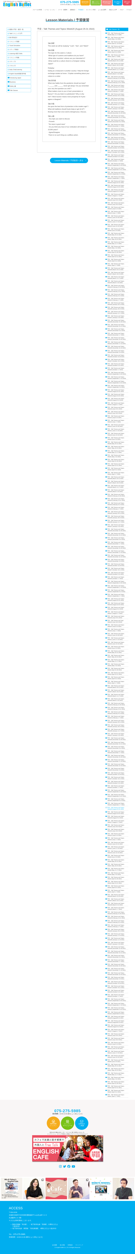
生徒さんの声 (113, 9)
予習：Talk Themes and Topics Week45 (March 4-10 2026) (115, 73)
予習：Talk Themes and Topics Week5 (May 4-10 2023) (115, 664)
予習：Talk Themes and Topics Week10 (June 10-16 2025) (115, 225)
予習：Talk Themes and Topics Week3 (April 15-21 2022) (115, 882)
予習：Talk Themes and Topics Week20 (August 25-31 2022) (115, 808)
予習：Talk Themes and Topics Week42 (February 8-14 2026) (115, 86)
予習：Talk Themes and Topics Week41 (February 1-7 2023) (115, 717)
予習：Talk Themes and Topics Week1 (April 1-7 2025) (115, 264)
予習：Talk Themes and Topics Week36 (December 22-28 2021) (116, 947)
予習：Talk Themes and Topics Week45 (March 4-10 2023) (115, 699)
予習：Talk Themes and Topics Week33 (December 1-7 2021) (115, 960)
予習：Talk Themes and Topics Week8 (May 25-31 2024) (115, 442)
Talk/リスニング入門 (15, 33)
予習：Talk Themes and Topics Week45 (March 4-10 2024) (115, 490)
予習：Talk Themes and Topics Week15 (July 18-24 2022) (115, 830)
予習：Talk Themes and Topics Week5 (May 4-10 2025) (115, 247)
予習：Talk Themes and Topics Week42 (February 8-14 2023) (115, 712)
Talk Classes (14, 90)
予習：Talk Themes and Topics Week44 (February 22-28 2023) (116, 703)
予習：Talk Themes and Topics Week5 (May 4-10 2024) (115, 456)
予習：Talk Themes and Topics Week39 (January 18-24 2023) (115, 725)
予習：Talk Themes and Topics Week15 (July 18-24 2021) (115, 1039)
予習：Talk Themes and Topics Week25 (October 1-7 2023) (115, 577)
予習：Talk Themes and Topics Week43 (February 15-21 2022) (116, 917)
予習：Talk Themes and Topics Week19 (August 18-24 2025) (115, 186)
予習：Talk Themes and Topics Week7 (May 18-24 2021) (115, 1069)
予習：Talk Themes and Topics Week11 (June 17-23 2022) (115, 847)
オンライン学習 (90, 9)
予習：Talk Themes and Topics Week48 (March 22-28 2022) (115, 895)
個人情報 (62, 1245)
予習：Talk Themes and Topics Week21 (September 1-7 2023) (116, 595)
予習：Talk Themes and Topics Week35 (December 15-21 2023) (116, 534)
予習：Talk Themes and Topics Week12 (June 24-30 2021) (115, 1047)
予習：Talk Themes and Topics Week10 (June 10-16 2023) (115, 643)
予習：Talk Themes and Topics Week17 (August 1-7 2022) (115, 821)
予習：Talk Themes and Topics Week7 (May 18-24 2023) (115, 656)
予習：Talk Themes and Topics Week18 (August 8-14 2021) (115, 1025)
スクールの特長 (37, 9)
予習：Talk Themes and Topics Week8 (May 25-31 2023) (115, 651)
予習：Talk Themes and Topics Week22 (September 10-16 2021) (116, 1008)
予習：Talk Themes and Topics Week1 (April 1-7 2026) (115, 55)
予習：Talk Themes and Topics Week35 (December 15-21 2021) (116, 951)
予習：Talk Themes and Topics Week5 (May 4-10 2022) (115, 873)
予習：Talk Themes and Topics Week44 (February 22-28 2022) (116, 912)
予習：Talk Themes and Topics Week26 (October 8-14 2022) (115, 782)
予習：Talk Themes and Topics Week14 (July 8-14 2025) (115, 207)
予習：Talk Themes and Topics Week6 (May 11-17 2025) (115, 242)
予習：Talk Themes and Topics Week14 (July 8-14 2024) (115, 416)
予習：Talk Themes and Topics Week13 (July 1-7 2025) (115, 212)
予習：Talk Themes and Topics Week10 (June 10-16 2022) (115, 851)
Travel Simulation (14, 45)
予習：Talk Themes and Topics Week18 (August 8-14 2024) (115, 399)
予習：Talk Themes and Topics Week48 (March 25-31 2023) (115, 686)
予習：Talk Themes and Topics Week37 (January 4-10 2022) (115, 943)
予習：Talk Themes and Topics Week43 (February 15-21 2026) (116, 81)
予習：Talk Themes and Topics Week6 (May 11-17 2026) (115, 33)
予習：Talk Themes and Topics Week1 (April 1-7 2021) (115, 1095)
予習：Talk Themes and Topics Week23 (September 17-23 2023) (116, 586)
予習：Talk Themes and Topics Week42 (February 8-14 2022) (115, 921)
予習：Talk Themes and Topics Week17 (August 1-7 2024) (115, 403)
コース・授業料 (62, 9)
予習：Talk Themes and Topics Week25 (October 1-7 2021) (115, 995)
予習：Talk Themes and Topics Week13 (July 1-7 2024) (115, 421)
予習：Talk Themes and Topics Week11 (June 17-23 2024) (115, 429)
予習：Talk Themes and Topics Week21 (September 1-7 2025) (116, 177)
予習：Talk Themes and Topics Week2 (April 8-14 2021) (115, 1091)
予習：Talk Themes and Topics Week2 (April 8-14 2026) (115, 51)
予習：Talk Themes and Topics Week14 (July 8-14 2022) (115, 834)
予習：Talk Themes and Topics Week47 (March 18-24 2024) (115, 482)
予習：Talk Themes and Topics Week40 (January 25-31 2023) (115, 721)
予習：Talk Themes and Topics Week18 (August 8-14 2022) (115, 817)
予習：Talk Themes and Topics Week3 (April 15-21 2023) (115, 673)
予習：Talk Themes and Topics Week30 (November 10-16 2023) (116, 556)
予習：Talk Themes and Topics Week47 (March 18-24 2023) (115, 690)
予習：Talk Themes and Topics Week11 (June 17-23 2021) (115, 1052)
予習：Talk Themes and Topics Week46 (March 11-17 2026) (115, 68)
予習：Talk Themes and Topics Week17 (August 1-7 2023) (115, 612)
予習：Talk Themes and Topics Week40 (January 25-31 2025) (115, 303)
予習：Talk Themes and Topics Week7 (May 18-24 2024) (115, 447)
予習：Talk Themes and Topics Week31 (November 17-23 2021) (116, 969)
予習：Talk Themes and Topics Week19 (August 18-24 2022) (115, 812)
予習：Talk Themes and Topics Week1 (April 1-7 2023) (115, 682)
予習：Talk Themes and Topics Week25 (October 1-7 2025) (115, 160)
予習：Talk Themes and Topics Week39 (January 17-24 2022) (115, 934)
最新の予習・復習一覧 (16, 29)
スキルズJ (12, 65)
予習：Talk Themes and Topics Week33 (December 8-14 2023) (116, 538)
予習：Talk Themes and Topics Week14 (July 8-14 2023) (115, 625)
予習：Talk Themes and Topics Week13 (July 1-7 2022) (115, 838)
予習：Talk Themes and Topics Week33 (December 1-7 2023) (115, 543)
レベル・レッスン (50, 9)
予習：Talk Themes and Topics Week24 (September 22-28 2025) (116, 164)
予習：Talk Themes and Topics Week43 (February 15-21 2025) (116, 290)
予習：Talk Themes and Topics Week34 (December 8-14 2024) (116, 329)
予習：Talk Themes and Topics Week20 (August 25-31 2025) (115, 181)
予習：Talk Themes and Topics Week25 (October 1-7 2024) (115, 368)
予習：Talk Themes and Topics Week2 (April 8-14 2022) (115, 886)
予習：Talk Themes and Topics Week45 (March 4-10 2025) (115, 281)
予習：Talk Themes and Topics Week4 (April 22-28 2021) (115, 1082)
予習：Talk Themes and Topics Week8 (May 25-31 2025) (115, 234)
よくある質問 (102, 9)
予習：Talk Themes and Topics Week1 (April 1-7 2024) (115, 473)
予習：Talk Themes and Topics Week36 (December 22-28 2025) (116, 112)
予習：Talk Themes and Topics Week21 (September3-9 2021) (115, 1012)
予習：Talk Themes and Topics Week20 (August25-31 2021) (115, 1017)
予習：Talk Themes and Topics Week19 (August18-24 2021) (115, 1021)
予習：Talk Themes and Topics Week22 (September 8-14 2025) (116, 173)
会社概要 (54, 1245)
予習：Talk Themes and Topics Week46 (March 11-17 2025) (115, 277)
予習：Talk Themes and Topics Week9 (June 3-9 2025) (115, 229)
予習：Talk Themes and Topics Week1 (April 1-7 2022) (115, 891)
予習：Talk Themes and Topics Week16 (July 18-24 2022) (115, 825)
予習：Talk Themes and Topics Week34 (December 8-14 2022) (116, 747)
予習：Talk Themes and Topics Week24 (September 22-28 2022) (116, 790)
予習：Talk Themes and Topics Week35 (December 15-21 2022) (116, 743)
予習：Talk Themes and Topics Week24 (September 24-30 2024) (116, 373)
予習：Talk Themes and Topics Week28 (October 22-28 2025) (115, 147)
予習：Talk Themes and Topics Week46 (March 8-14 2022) (115, 904)
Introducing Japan (15, 78)
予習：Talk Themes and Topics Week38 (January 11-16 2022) (115, 938)
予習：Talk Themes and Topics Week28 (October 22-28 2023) (115, 564)
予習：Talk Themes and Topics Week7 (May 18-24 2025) (115, 238)
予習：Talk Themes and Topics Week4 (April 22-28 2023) (115, 669)
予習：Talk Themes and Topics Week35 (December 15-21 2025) (116, 116)
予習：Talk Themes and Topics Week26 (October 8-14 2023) (115, 573)
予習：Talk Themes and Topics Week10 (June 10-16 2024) (115, 434)
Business (13, 82)
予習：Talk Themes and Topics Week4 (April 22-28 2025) (115, 251)
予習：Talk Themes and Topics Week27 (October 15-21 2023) (116, 569)
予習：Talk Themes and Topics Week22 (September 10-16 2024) (116, 382)
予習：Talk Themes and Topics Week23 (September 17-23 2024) (116, 377)
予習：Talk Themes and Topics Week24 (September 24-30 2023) (116, 582)
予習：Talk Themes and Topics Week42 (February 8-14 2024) (115, 503)
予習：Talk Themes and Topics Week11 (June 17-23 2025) (115, 221)
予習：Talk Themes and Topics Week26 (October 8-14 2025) (115, 155)
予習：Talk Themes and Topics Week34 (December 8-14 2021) (116, 956)
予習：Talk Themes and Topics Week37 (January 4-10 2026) (115, 107)
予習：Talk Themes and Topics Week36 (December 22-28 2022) (116, 738)
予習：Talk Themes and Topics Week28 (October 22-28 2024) (115, 355)
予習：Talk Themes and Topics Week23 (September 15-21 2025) (116, 168)
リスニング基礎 (14, 41)
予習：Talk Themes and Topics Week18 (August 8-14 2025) (115, 190)
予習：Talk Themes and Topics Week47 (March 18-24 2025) (115, 273)
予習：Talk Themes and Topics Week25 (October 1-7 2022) (115, 786)
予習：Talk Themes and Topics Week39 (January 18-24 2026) (115, 99)
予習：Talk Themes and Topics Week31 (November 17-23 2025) (116, 134)
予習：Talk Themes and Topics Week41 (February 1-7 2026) (115, 90)
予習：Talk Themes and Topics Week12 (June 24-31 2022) (115, 843)
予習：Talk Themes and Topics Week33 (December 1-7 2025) (115, 125)
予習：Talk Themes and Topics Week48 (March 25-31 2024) (115, 477)
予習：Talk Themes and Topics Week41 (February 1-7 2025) (115, 299)
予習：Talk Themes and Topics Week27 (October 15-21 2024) (115, 360)
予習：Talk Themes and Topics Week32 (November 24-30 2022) (116, 756)
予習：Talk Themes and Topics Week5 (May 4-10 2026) (115, 38)
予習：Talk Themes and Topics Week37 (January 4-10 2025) (115, 316)
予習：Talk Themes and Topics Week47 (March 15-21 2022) (115, 899)
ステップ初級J (14, 49)
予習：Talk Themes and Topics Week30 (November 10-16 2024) (116, 347)
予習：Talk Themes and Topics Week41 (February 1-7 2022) (115, 925)
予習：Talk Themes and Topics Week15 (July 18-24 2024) (115, 412)
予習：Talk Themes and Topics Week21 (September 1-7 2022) (116, 804)
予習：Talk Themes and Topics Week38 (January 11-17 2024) (115, 521)
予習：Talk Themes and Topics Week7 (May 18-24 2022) (115, 864)
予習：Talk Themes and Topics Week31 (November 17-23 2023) (116, 551)
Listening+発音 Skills (15, 53)
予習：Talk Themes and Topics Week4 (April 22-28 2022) (115, 878)
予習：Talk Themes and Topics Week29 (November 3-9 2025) (115, 142)
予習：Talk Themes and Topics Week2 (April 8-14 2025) (115, 260)
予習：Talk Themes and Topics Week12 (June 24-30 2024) (115, 425)
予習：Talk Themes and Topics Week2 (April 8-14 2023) (115, 677)
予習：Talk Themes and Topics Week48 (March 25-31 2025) (115, 268)
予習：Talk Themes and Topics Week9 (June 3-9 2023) (115, 647)
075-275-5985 (19, 1234)
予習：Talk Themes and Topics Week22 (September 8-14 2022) (116, 799)
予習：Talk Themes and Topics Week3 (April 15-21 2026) (115, 46)
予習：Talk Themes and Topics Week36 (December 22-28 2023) (116, 529)
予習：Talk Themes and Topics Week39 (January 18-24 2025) (115, 308)
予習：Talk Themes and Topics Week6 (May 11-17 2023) (115, 660)
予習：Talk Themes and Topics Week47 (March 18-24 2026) (115, 64)
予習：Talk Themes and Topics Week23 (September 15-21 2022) (116, 795)
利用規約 (70, 1245)
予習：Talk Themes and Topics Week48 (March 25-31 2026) (115, 60)
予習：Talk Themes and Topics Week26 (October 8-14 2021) (115, 991)
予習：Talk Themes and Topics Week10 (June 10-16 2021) (115, 1056)
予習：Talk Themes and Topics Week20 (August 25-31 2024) (115, 390)
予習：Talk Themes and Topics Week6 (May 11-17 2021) (115, 1073)
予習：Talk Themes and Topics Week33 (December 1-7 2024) (115, 334)
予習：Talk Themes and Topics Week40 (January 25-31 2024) (115, 512)
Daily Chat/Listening (15, 69)
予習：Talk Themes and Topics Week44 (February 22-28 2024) (116, 495)
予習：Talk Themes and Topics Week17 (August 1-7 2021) (115, 1030)
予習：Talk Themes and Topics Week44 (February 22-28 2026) (116, 77)
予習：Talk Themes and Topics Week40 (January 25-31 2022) (115, 930)
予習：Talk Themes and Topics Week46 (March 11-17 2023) (115, 695)
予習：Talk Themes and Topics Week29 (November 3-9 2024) (115, 351)
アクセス (129, 9)
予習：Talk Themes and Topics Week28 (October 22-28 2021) (115, 982)
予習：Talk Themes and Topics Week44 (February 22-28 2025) (116, 286)
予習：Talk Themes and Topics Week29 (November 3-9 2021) (115, 978)
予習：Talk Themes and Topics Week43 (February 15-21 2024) (116, 499)
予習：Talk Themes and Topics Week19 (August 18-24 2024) (115, 395)
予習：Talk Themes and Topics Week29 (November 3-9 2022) (115, 769)
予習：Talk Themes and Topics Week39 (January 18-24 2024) (115, 516)
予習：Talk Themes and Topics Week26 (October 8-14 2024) (115, 364)
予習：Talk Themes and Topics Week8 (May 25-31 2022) (115, 860)
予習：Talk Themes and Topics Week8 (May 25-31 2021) (115, 1065)
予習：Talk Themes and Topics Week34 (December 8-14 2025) (116, 120)
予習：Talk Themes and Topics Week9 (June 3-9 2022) (115, 856)
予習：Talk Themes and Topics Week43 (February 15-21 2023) (116, 708)
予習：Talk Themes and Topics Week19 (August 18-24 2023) (115, 603)
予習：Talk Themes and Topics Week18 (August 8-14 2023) (115, 608)
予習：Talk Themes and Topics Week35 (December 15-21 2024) (116, 325)
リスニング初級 (14, 57)
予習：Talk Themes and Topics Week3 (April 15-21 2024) (115, 464)
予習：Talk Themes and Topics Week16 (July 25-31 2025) (115, 199)
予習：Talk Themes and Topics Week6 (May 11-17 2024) (115, 451)
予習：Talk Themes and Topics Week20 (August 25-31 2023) (115, 599)
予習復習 (80, 9)
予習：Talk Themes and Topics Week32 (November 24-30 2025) (116, 129)
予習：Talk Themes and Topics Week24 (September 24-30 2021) (116, 999)
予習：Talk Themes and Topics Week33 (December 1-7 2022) (115, 751)
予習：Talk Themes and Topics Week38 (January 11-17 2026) (115, 103)
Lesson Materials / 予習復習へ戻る (69, 160)
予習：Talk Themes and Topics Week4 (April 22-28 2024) (115, 460)
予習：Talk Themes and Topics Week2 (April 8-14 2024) (115, 469)
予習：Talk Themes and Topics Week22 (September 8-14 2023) (116, 590)
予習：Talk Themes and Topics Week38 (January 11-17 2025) (115, 312)
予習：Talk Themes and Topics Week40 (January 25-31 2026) (115, 94)
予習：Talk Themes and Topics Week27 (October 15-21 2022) (115, 777)
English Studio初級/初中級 (17, 73)
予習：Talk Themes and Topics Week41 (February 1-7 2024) (115, 508)
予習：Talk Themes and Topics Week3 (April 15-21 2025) (115, 255)
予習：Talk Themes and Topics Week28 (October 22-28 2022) (115, 773)
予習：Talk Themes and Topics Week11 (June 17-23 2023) (115, 638)
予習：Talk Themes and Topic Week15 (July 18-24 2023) (115, 621)
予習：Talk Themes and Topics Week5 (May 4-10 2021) (115, 1078)
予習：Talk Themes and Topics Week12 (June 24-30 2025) (115, 216)
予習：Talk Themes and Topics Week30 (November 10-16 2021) (116, 973)
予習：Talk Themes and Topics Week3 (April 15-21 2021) (115, 1086)
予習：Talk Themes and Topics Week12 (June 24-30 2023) (115, 634)
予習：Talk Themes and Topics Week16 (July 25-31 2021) (115, 1034)
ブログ (122, 9)
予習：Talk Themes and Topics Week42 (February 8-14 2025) (115, 295)
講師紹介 (72, 9)
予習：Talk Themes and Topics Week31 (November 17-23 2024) (116, 342)
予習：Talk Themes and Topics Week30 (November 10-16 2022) (116, 764)
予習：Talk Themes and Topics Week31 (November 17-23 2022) (116, 760)
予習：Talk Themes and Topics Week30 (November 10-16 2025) (116, 138)
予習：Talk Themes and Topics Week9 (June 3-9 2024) (115, 438)
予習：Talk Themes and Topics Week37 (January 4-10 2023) (115, 525)
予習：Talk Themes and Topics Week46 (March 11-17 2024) (115, 486)
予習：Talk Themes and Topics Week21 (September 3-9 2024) (116, 386)
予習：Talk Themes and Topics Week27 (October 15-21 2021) (115, 986)
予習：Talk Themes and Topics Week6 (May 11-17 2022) (115, 869)
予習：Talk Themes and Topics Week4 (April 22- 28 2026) (115, 42)
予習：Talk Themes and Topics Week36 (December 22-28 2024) (116, 321)
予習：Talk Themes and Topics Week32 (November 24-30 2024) (116, 338)
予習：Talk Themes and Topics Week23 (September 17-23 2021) (116, 1004)
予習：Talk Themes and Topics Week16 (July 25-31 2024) (115, 408)
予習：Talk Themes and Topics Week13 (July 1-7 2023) (115, 630)
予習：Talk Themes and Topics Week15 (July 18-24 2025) (115, 203)
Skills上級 (13, 86)
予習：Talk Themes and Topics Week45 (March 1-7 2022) (115, 908)
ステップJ (12, 61)
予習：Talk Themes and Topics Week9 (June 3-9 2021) (115, 1060)
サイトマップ (79, 1245)
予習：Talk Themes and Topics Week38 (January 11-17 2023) (115, 730)
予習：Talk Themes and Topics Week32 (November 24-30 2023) (116, 547)
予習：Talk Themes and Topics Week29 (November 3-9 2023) (115, 560)
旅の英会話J (13, 37)
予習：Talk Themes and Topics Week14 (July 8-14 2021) (115, 1043)
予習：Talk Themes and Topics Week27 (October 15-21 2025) (115, 151)
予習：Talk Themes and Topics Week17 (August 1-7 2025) (115, 194)
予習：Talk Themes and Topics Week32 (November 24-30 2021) (116, 965)
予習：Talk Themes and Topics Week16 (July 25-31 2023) (115, 617)
